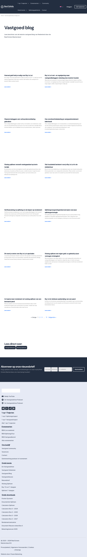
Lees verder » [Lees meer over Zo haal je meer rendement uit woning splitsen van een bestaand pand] (7, 310)
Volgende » (52, 317)
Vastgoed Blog (7, 473)
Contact (4, 455)
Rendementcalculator (9, 522)
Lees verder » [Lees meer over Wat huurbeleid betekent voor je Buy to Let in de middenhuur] (48, 177)
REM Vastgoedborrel (9, 437)
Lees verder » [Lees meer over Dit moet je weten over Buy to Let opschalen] (7, 266)
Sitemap (18, 550)
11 (46, 317)
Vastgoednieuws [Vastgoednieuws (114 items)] (10, 347)
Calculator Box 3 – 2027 (10, 519)
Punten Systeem (7, 498)
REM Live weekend (8, 430)
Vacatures (5, 452)
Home (2, 15)
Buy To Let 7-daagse (9, 487)
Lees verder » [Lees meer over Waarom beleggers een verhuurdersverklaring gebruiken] (7, 132)
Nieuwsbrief (6, 480)
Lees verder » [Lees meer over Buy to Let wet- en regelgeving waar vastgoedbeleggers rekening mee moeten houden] (48, 87)
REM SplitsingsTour (8, 434)
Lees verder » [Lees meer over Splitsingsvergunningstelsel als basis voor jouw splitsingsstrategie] (48, 221)
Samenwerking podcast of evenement (14, 458)
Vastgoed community (9, 448)
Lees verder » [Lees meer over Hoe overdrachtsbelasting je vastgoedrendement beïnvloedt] (48, 132)
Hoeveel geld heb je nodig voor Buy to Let (18, 75)
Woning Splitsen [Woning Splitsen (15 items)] (21, 347)
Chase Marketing (16, 554)
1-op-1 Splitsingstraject (10, 416)
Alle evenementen (8, 440)
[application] (28, 3)
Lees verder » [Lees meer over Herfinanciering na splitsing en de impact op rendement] (7, 221)
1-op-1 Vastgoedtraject (10, 420)
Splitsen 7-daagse (8, 490)
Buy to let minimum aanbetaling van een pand (60, 299)
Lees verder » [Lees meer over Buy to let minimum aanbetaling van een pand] (48, 310)
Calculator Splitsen (8, 505)
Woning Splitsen (7, 484)
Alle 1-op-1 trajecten (8, 423)
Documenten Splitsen (9, 502)
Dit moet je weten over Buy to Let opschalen (19, 254)
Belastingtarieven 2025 (10, 529)
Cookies (31, 547)
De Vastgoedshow (8, 467)
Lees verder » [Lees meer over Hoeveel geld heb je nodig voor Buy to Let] (7, 87)
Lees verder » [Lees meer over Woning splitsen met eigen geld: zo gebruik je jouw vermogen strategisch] (48, 266)
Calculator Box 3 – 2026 (10, 515)
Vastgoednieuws (7, 477)
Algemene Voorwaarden (19, 547)
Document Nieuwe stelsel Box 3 (12, 526)
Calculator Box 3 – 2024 (10, 509)
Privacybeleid (5, 547)
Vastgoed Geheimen (9, 470)
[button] (69, 7)
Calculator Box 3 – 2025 (10, 512)
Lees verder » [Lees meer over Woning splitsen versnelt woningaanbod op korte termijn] (7, 177)
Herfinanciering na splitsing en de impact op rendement (23, 210)
